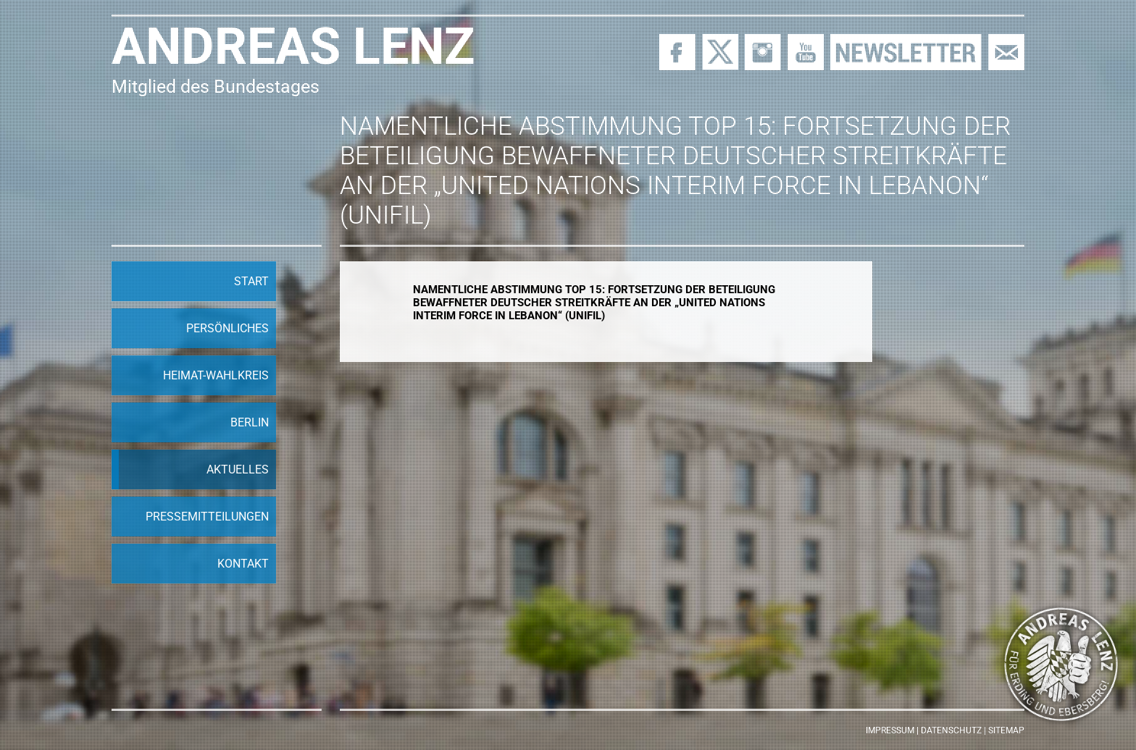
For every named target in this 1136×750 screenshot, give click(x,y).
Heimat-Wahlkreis (216, 375)
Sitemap (1006, 730)
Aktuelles (237, 469)
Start (251, 281)
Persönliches (227, 328)
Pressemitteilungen (207, 516)
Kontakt (243, 563)
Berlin (249, 422)
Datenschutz (951, 730)
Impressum (890, 730)
